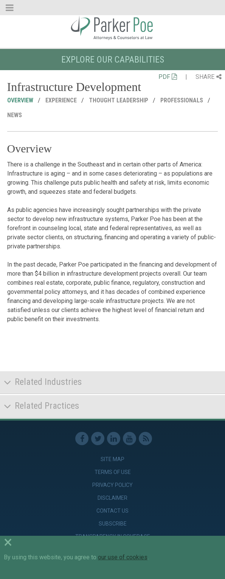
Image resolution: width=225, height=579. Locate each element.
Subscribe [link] (113, 524)
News (15, 115)
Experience (61, 100)
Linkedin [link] (113, 438)
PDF (167, 76)
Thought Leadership (119, 100)
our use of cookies (122, 557)
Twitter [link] (97, 438)
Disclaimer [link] (112, 498)
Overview (21, 100)
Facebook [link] (81, 438)
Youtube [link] (129, 438)
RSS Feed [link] (145, 438)
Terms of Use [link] (113, 472)
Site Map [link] (112, 459)
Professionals (182, 100)
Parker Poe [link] (112, 27)
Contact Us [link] (112, 511)
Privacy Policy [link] (112, 485)
